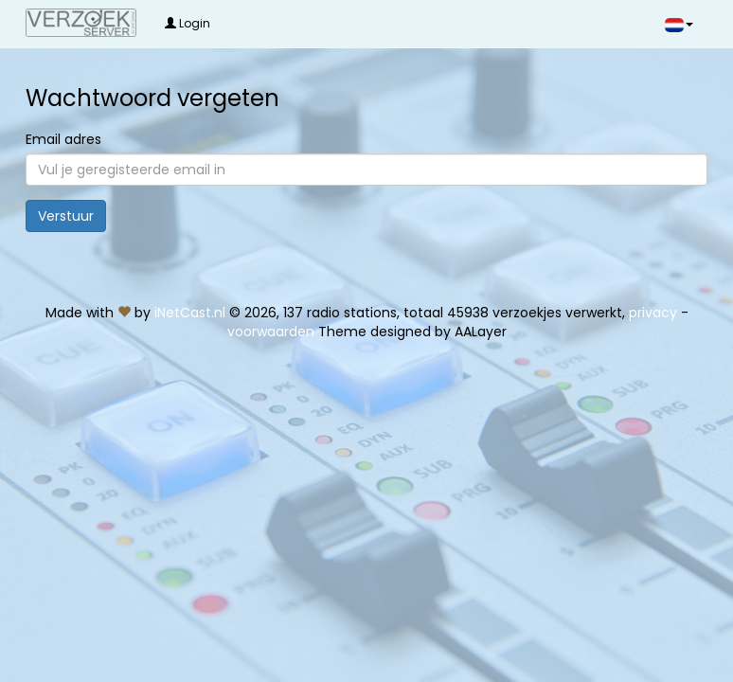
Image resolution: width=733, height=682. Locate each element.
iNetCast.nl (189, 312)
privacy (653, 312)
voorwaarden (270, 331)
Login (187, 23)
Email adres (63, 139)
